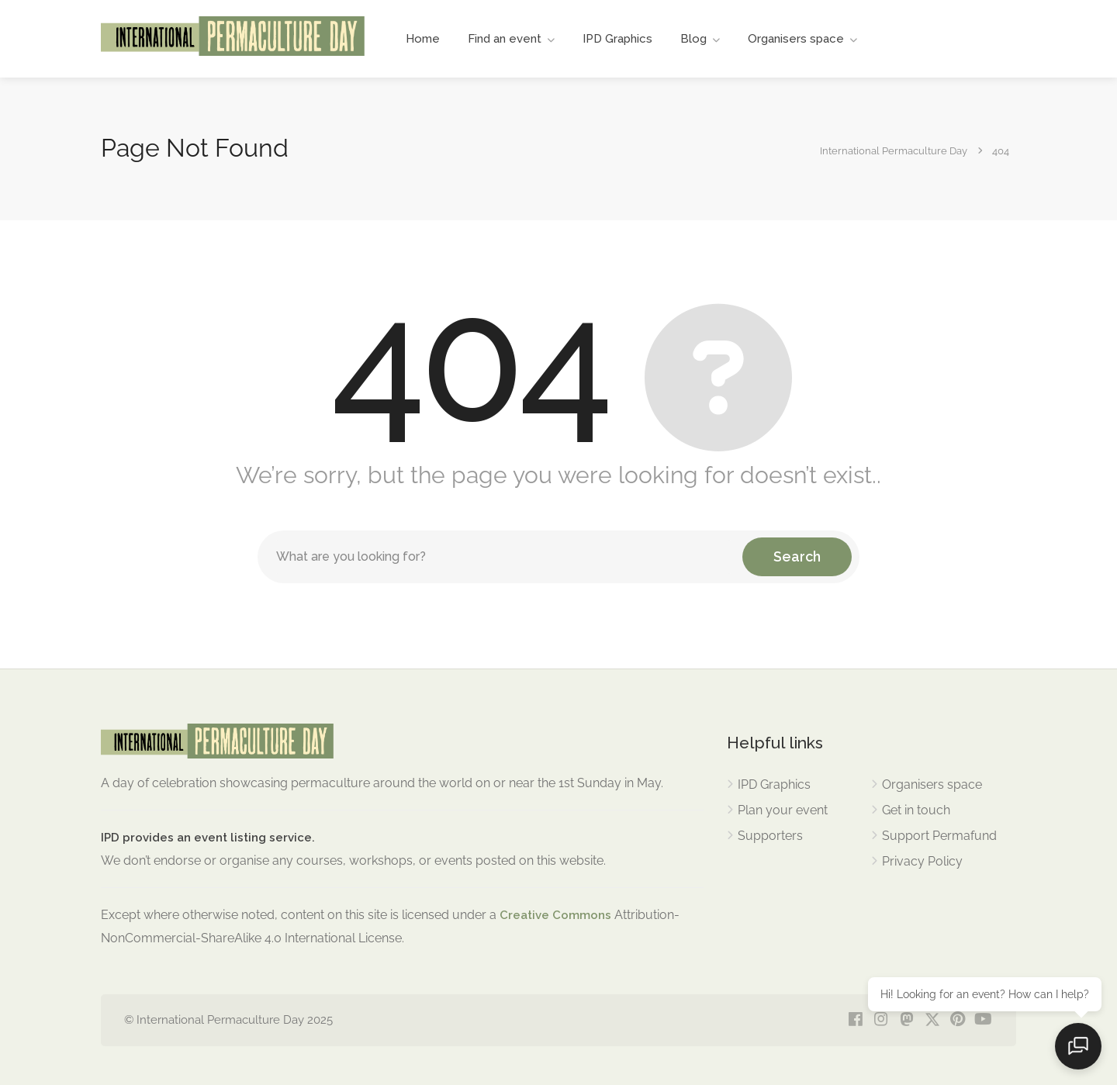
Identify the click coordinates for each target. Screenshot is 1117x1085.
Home (423, 39)
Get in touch (916, 810)
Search (797, 556)
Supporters (770, 835)
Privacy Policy (922, 861)
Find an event (504, 39)
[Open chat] (1078, 1046)
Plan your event (783, 810)
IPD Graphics (617, 39)
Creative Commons (555, 915)
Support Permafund (939, 835)
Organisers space (796, 39)
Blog (693, 39)
